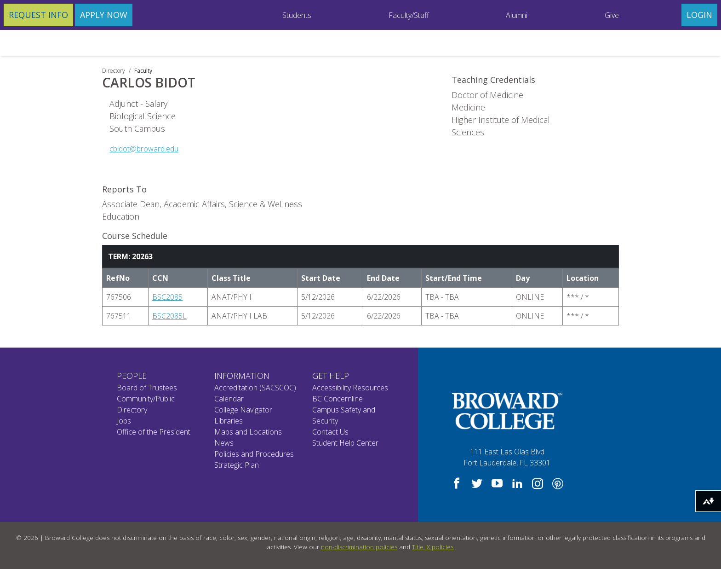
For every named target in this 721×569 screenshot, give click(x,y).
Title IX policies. (433, 547)
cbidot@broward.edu (143, 149)
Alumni (516, 15)
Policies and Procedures (254, 454)
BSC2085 (167, 297)
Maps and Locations (248, 432)
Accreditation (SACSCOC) (255, 388)
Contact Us (330, 432)
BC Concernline (337, 399)
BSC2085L (169, 316)
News (224, 443)
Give (612, 15)
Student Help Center (345, 443)
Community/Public (146, 399)
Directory (113, 71)
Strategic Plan (236, 465)
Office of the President (153, 432)
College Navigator (243, 410)
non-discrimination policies (359, 547)
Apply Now (103, 14)
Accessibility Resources (350, 388)
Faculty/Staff (409, 15)
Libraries (228, 421)
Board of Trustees (147, 388)
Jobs (124, 421)
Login (699, 14)
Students (296, 15)
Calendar (229, 399)
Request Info (38, 14)
